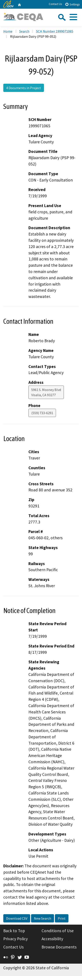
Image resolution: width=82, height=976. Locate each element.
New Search (42, 918)
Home (7, 31)
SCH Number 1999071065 (54, 31)
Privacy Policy (15, 938)
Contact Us (55, 4)
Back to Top (14, 930)
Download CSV (16, 918)
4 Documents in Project (23, 88)
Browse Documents (59, 947)
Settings (72, 4)
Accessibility (52, 938)
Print (62, 918)
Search (24, 31)
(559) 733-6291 (42, 413)
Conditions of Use (58, 930)
